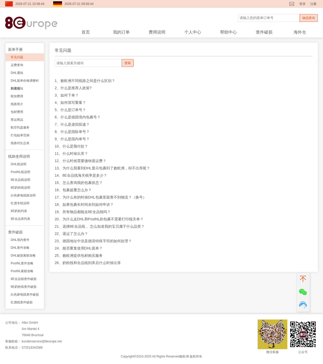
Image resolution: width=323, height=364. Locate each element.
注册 (313, 4)
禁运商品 (17, 120)
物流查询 (308, 18)
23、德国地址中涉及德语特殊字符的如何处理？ (93, 241)
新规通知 (17, 88)
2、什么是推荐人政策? (73, 88)
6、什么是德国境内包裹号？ (78, 117)
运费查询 (17, 65)
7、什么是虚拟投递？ (72, 124)
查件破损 (264, 32)
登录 (302, 4)
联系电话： (13, 347)
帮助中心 (228, 32)
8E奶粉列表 (19, 211)
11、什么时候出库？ (71, 153)
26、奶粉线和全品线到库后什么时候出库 (88, 263)
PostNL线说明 (20, 172)
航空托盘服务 (20, 127)
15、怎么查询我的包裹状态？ (79, 183)
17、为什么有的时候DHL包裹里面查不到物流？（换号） (100, 197)
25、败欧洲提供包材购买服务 (79, 255)
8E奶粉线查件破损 (23, 287)
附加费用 (17, 96)
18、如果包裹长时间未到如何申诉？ (84, 204)
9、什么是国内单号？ (72, 139)
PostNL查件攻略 (22, 263)
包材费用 (17, 112)
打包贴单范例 (20, 135)
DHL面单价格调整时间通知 (25, 82)
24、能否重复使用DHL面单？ (79, 248)
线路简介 (17, 104)
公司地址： (13, 322)
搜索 (128, 63)
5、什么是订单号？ (70, 110)
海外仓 (300, 32)
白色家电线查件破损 (25, 294)
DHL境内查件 (20, 240)
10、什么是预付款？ (71, 146)
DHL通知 (17, 73)
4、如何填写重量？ (70, 102)
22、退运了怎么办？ (71, 234)
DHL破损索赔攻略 (23, 255)
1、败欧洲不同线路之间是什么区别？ (85, 81)
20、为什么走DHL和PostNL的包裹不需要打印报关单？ (99, 219)
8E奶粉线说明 (20, 187)
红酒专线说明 (20, 203)
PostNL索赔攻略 (22, 271)
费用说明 (157, 32)
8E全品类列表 (20, 219)
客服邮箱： (13, 341)
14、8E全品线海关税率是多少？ (81, 175)
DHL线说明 (18, 164)
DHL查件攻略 (20, 248)
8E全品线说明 (20, 180)
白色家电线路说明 (23, 195)
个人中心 (192, 32)
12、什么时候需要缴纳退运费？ (80, 161)
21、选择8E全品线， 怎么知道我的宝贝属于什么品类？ (100, 226)
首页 (86, 32)
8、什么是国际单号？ (72, 132)
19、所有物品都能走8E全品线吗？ (83, 212)
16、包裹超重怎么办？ (73, 190)
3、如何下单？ (67, 95)
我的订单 (121, 32)
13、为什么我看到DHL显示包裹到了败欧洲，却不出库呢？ (102, 168)
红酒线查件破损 (22, 302)
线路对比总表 (20, 143)
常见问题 (17, 57)
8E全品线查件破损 (23, 279)
